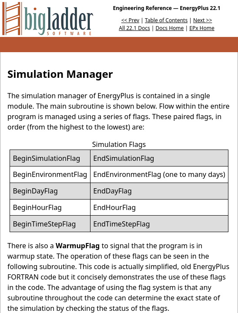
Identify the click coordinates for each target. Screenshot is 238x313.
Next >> (202, 20)
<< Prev (130, 20)
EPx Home (202, 28)
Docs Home (170, 28)
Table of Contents (166, 20)
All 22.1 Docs (134, 28)
